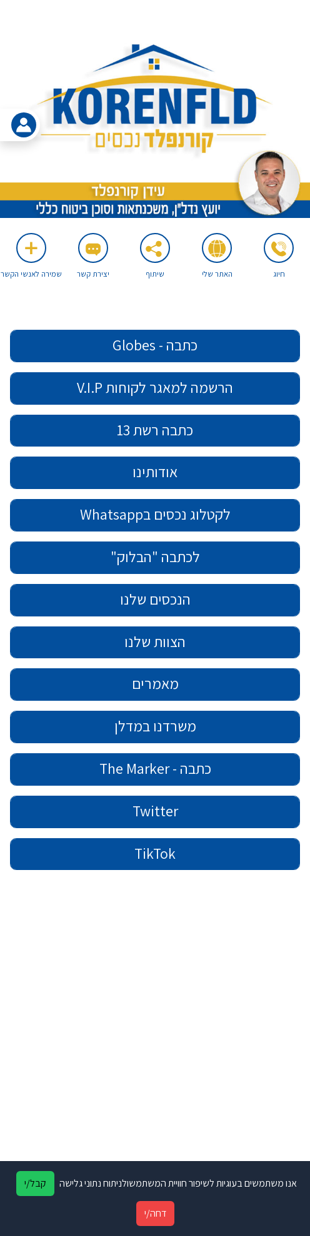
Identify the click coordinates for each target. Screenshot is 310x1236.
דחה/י (155, 1213)
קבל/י (35, 1183)
